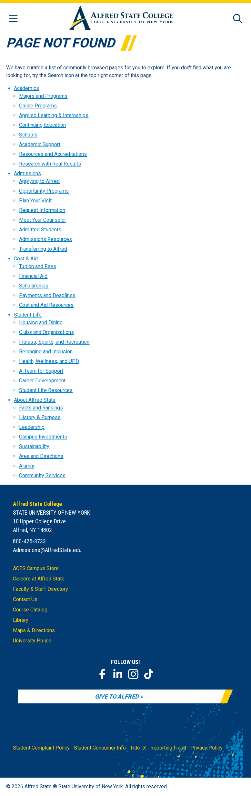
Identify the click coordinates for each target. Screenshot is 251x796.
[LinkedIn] (118, 674)
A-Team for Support (41, 371)
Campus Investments (43, 437)
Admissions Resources (45, 239)
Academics (26, 88)
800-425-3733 (29, 541)
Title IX (138, 748)
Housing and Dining (41, 322)
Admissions (27, 173)
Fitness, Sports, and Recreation (54, 342)
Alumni (26, 466)
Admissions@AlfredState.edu (47, 550)
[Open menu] (13, 19)
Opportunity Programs (44, 191)
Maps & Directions (34, 630)
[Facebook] (102, 674)
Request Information (42, 210)
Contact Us (25, 599)
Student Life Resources (46, 390)
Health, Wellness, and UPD (49, 361)
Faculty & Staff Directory (40, 589)
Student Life (28, 315)
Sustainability (34, 446)
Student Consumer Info (100, 748)
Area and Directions (41, 456)
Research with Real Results (50, 164)
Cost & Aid (26, 259)
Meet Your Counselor (42, 220)
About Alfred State (34, 400)
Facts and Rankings (41, 408)
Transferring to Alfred (43, 249)
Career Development (42, 381)
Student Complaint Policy (41, 748)
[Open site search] (238, 19)
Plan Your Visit (35, 200)
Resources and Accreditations (53, 154)
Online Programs (38, 106)
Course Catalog (30, 610)
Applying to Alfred (39, 181)
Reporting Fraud (168, 748)
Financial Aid (33, 276)
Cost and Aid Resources (46, 305)
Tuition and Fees (37, 266)
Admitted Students (40, 230)
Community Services (42, 475)
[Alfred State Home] (120, 19)
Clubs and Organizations (46, 332)
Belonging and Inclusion (46, 351)
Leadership (32, 427)
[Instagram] (133, 674)
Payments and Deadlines (47, 295)
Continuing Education (42, 125)
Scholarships (33, 286)
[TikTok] (149, 674)
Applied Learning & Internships (53, 115)
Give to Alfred (117, 696)
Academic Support (39, 144)
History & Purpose (40, 417)
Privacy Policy (206, 748)
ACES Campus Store (36, 568)
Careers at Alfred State (39, 579)
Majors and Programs (43, 96)
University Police (32, 641)
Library (20, 620)
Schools (28, 135)
